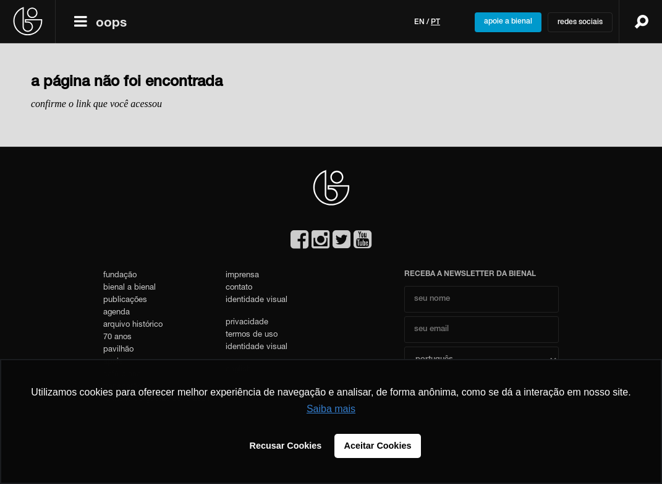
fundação (120, 276)
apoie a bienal (508, 21)
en (419, 22)
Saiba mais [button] (331, 409)
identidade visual (256, 300)
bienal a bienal (129, 288)
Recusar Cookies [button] (286, 446)
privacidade (247, 323)
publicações (125, 300)
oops (111, 23)
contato (239, 288)
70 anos (117, 338)
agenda (116, 313)
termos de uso (252, 335)
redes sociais (580, 22)
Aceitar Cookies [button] (378, 446)
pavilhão (118, 350)
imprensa (242, 276)
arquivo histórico (133, 325)
